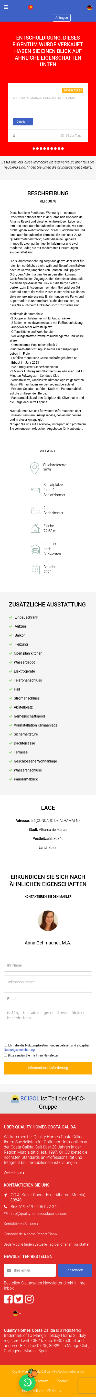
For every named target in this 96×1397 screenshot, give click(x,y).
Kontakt (62, 1381)
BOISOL (29, 1098)
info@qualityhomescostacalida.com (39, 1213)
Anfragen (62, 18)
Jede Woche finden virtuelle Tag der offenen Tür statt (46, 1244)
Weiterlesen (14, 1173)
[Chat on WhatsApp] (27, 1382)
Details (23, 121)
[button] (17, 1313)
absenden (75, 1270)
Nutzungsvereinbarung (19, 1050)
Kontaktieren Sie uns (21, 1224)
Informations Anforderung (48, 1068)
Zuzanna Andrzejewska (32, 135)
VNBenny (54, 1391)
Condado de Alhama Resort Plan (30, 1234)
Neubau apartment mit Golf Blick (44, 92)
